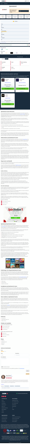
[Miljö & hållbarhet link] (4, 409)
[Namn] (8, 355)
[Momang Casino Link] (17, 80)
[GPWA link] (17, 433)
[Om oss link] (3, 400)
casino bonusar (25, 139)
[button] (25, 1)
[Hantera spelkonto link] (14, 421)
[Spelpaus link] (8, 433)
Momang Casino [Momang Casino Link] (22, 79)
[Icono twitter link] (2, 396)
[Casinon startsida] (13, 1)
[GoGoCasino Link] (3, 80)
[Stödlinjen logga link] (4, 433)
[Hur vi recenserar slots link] (15, 403)
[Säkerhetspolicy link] (14, 404)
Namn (2, 353)
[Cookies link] (13, 409)
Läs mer (2, 384)
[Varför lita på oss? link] (4, 404)
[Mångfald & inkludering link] (5, 407)
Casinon (2, 3)
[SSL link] (12, 407)
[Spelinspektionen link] (8, 430)
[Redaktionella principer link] (15, 400)
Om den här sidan (20, 56)
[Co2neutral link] (18, 430)
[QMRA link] (14, 433)
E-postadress (17, 353)
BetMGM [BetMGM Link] (6, 94)
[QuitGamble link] (21, 430)
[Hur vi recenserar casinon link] (15, 401)
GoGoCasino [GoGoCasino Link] (7, 79)
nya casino (3, 226)
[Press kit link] (3, 412)
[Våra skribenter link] (4, 403)
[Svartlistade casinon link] (4, 421)
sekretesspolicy (22, 368)
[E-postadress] (22, 355)
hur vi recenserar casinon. (3, 42)
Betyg (2, 350)
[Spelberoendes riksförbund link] (24, 430)
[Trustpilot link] (21, 433)
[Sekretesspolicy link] (14, 406)
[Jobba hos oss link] (3, 406)
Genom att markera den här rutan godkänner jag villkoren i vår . (13, 368)
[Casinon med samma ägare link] (15, 418)
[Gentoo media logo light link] (11, 433)
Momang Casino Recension (22, 82)
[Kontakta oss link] (3, 401)
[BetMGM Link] (3, 95)
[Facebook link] (5, 396)
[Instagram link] (3, 396)
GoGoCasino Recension (8, 82)
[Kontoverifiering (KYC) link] (4, 418)
